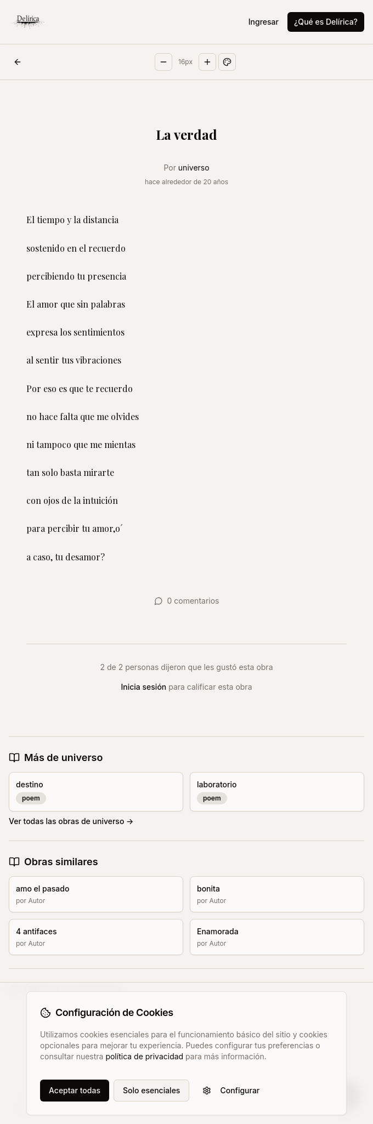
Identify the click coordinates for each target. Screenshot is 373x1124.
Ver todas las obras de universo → (71, 821)
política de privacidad (144, 1056)
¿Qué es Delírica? (326, 21)
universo (194, 167)
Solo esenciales (151, 1090)
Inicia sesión (144, 686)
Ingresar (263, 21)
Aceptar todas (74, 1090)
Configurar (230, 1090)
